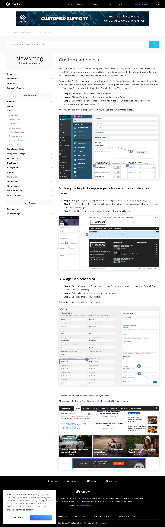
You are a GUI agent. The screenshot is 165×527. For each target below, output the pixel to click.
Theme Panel (30, 95)
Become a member (143, 4)
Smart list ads (15, 128)
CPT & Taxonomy (14, 191)
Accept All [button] (41, 517)
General (10, 74)
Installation (12, 78)
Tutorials (11, 83)
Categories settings (16, 154)
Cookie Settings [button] (18, 517)
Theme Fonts (13, 186)
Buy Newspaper (123, 4)
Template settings (15, 149)
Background (12, 167)
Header (10, 101)
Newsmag (29, 60)
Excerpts (11, 172)
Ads (9, 111)
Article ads (13, 124)
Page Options (30, 203)
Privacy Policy (127, 516)
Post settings (13, 158)
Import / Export (14, 195)
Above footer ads (16, 132)
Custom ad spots (16, 140)
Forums (62, 516)
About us (80, 516)
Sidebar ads (14, 120)
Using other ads (16, 144)
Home (70, 4)
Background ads (16, 136)
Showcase (82, 4)
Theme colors (13, 181)
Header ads (14, 115)
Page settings (13, 214)
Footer (10, 106)
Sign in (156, 4)
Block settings (14, 163)
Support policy (102, 516)
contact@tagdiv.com (87, 506)
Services (108, 4)
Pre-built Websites (15, 88)
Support (95, 4)
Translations (12, 177)
